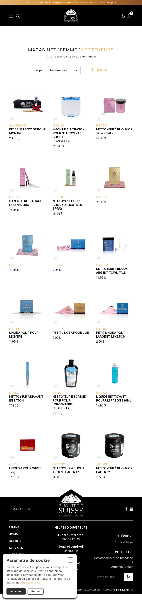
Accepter (16, 591)
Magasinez (42, 49)
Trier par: (38, 70)
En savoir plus (30, 582)
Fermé (35, 591)
